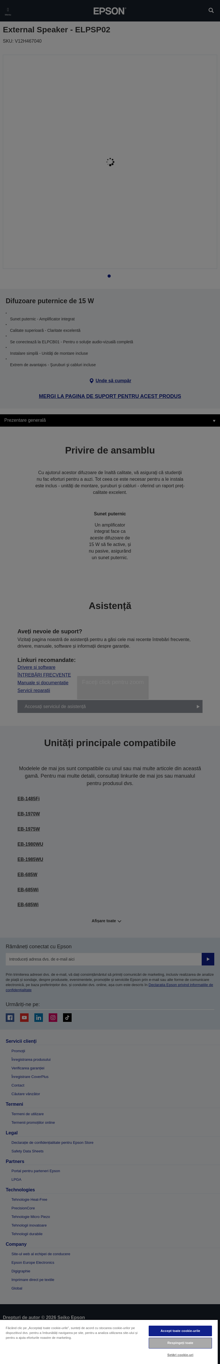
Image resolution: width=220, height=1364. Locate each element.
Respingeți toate (180, 1343)
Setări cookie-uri (180, 1355)
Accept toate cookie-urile (180, 1331)
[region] (109, 1341)
